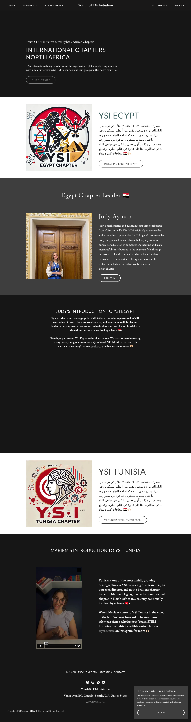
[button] (29, 5)
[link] (95, 5)
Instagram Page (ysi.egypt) (121, 164)
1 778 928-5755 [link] (96, 702)
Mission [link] (71, 672)
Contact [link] (119, 672)
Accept (161, 712)
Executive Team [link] (87, 672)
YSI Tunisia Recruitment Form (122, 520)
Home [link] (12, 5)
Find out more (41, 80)
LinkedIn (109, 278)
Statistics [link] (106, 672)
